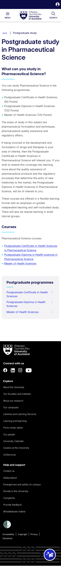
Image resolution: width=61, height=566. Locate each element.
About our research (13, 400)
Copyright (22, 534)
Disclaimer (8, 538)
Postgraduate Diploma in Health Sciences (30, 304)
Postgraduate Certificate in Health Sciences (30, 294)
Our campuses (11, 407)
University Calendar (13, 441)
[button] (58, 4)
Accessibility (8, 534)
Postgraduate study (25, 33)
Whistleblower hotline (14, 511)
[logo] (30, 15)
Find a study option (13, 427)
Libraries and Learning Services (19, 414)
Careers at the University (16, 447)
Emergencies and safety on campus (22, 484)
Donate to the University (15, 491)
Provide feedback (12, 504)
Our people (9, 434)
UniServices (9, 454)
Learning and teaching (15, 421)
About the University (13, 387)
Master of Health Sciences (20, 263)
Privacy (34, 534)
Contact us (8, 471)
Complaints (9, 498)
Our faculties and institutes (17, 393)
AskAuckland (10, 477)
